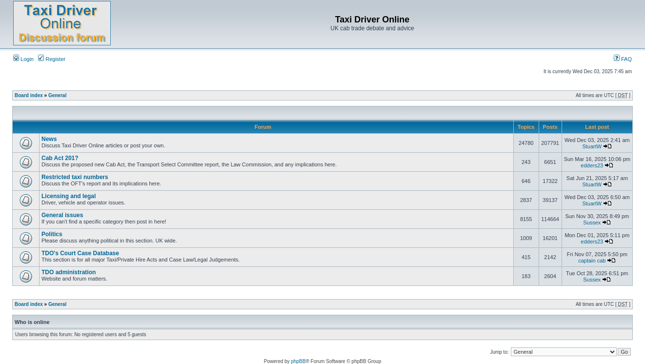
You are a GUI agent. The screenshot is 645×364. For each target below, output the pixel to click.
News (49, 139)
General (57, 95)
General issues (62, 215)
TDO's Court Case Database (80, 253)
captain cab (591, 260)
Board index (29, 95)
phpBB (298, 361)
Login (23, 59)
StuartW (592, 146)
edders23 (592, 165)
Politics (51, 234)
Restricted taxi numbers (74, 177)
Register (51, 59)
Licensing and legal (68, 196)
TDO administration (68, 272)
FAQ (623, 59)
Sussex (592, 222)
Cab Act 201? (60, 158)
